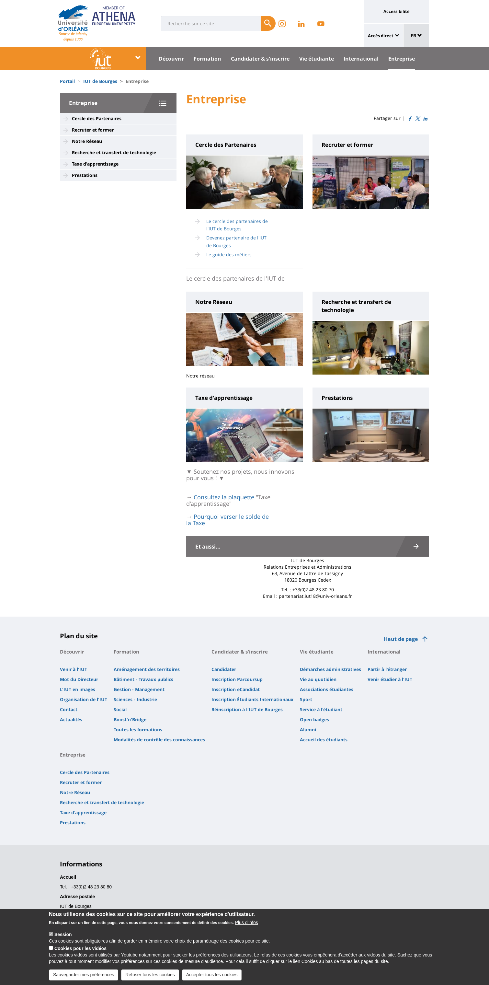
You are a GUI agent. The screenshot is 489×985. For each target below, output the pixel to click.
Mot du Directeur (79, 679)
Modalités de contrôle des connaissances (159, 739)
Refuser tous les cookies (150, 974)
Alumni (308, 729)
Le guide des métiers (229, 254)
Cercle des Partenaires (96, 118)
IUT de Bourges (100, 81)
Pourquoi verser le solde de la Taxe (227, 520)
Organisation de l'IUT (83, 699)
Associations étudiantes (326, 689)
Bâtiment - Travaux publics (143, 679)
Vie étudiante (316, 58)
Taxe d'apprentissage (95, 164)
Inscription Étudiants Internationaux (252, 699)
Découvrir (171, 58)
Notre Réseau (87, 141)
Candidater (223, 669)
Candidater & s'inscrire (260, 58)
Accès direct (380, 36)
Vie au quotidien (318, 679)
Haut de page (401, 639)
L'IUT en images (77, 689)
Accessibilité (396, 11)
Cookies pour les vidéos (80, 948)
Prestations (84, 175)
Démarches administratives (330, 669)
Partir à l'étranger (387, 669)
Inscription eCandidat (235, 689)
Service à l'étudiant (321, 709)
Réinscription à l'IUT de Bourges (247, 709)
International (361, 58)
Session (63, 934)
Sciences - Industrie (135, 699)
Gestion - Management (139, 689)
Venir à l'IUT (73, 669)
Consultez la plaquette (224, 497)
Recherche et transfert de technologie (114, 152)
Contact (68, 709)
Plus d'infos (246, 922)
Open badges (314, 719)
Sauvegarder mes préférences (83, 974)
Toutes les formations (138, 729)
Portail (67, 81)
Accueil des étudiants (323, 739)
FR (416, 35)
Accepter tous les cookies (212, 974)
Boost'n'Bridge (130, 719)
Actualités (71, 719)
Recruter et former (93, 130)
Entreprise (401, 58)
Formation (207, 58)
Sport (306, 699)
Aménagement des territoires (147, 669)
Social (120, 709)
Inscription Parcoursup (237, 679)
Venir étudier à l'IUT (390, 679)
